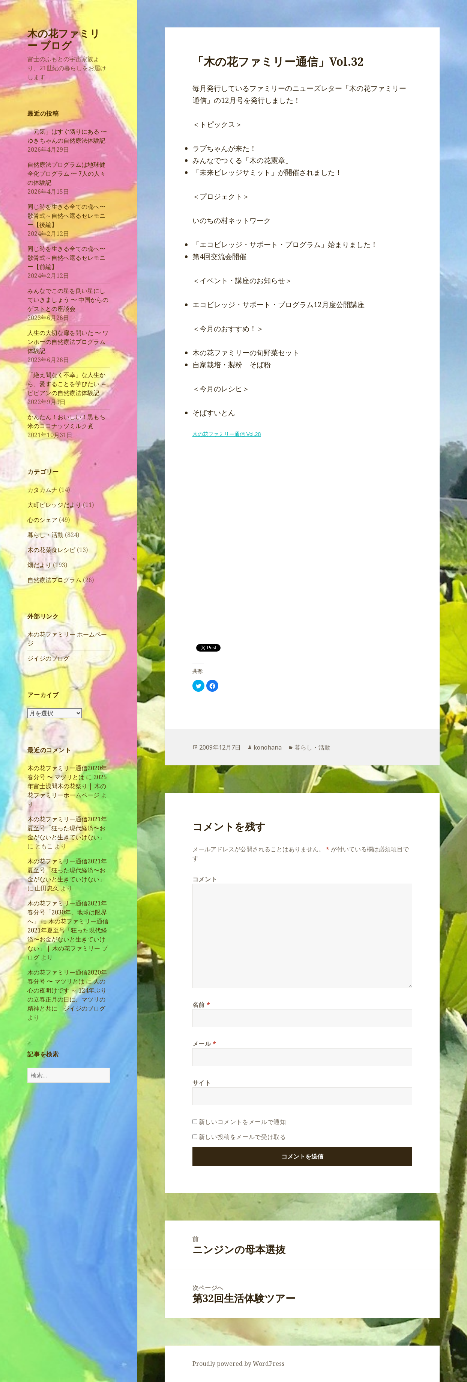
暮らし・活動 (45, 535)
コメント (205, 879)
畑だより (39, 565)
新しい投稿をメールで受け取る (242, 1137)
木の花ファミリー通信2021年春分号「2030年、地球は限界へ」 (67, 912)
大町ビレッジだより (54, 505)
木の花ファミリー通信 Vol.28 (226, 434)
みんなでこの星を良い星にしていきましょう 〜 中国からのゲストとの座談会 (67, 300)
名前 (201, 1004)
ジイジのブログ (48, 658)
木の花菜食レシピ (51, 550)
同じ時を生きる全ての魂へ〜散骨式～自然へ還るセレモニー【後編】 (66, 215)
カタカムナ (42, 490)
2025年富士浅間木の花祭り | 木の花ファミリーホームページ (67, 786)
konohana (268, 747)
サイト (201, 1083)
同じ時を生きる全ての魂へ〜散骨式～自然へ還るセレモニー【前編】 (66, 257)
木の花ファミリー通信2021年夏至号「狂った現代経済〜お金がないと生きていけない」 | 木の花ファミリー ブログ (67, 939)
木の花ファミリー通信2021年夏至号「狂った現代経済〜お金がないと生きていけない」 (67, 828)
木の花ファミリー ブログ (63, 39)
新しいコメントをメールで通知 (242, 1122)
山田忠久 (47, 888)
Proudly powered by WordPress (238, 1363)
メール (204, 1044)
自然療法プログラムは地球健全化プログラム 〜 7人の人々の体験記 (66, 173)
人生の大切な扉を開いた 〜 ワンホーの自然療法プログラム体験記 (67, 342)
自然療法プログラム (54, 580)
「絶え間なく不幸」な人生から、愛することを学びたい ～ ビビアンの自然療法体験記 (67, 384)
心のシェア (42, 520)
